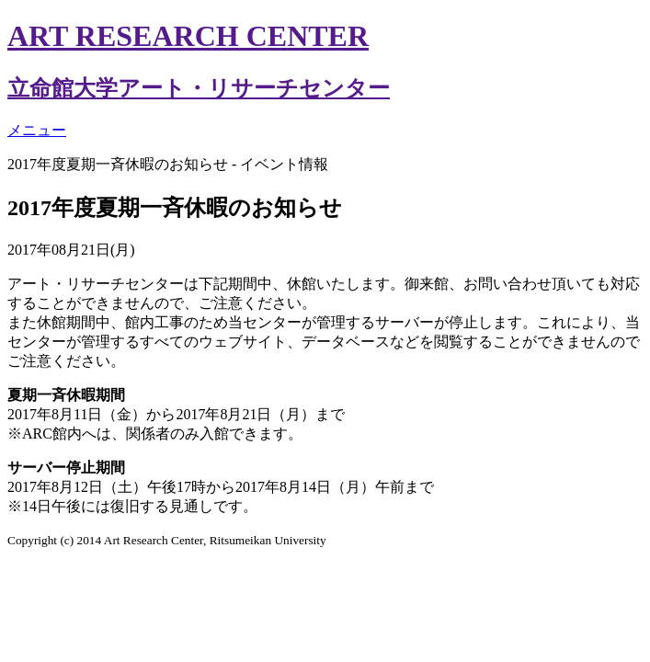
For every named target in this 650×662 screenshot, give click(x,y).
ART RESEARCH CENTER (188, 35)
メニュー (36, 130)
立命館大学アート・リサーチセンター (198, 88)
